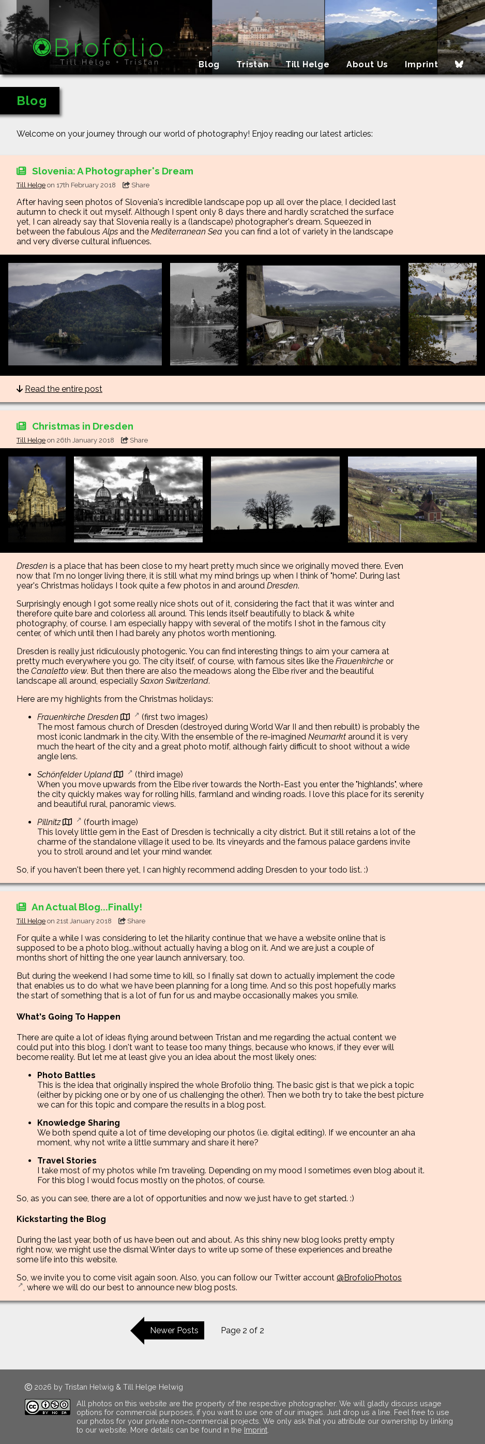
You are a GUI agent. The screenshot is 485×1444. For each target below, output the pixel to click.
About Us (367, 64)
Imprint (421, 64)
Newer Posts (174, 1330)
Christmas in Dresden (75, 426)
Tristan (252, 64)
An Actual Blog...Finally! (79, 906)
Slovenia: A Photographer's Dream (105, 170)
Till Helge (307, 64)
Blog (209, 64)
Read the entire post (63, 389)
